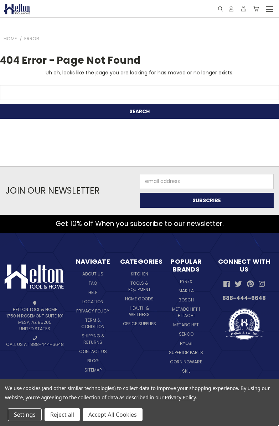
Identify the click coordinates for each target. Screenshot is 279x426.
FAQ (93, 283)
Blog (93, 361)
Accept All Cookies (112, 415)
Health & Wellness (139, 311)
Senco (186, 334)
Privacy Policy (92, 311)
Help (92, 292)
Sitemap (93, 370)
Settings (25, 415)
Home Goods (139, 299)
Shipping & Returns (93, 339)
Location (92, 302)
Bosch (186, 300)
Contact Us (93, 351)
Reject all (62, 415)
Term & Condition (92, 323)
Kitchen (139, 274)
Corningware (186, 362)
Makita (186, 291)
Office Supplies (139, 324)
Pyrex (186, 281)
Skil (186, 371)
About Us (92, 274)
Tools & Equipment (139, 286)
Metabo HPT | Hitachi (186, 312)
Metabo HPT (186, 325)
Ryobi (186, 343)
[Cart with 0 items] (256, 8)
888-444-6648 (244, 298)
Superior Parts (186, 352)
